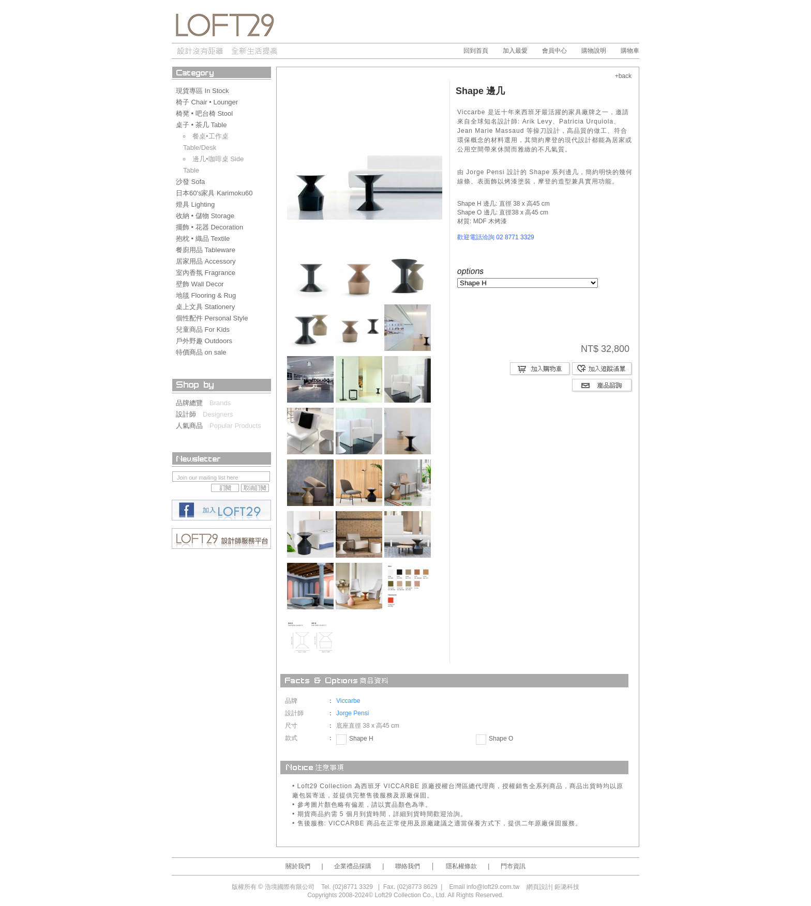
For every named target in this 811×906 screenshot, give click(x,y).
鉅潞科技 (566, 886)
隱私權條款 (461, 866)
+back (623, 76)
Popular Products (235, 425)
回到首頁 (475, 50)
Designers (218, 414)
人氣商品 (192, 425)
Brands (220, 403)
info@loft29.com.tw (493, 886)
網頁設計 (539, 886)
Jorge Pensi (352, 713)
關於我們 (298, 866)
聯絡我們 (407, 866)
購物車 (630, 50)
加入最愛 (515, 50)
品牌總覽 (192, 403)
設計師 (189, 414)
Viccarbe (348, 700)
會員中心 (554, 50)
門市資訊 (513, 866)
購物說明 (593, 50)
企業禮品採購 (352, 866)
